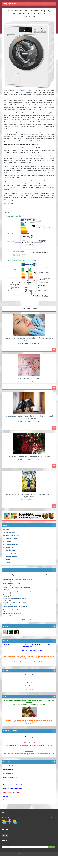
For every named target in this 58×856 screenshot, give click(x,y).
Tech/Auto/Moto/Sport (11, 556)
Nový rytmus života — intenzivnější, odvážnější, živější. (18, 579)
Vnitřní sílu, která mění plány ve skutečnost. (15, 602)
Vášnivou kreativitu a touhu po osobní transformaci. (17, 587)
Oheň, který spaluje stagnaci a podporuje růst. (15, 595)
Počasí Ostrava (29, 686)
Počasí (53, 817)
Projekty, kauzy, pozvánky (12, 535)
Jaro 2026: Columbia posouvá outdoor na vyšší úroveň (29, 456)
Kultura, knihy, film (10, 532)
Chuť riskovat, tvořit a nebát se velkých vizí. (14, 598)
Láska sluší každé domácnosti (29, 378)
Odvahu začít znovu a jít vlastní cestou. (13, 613)
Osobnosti (8, 541)
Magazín (8, 529)
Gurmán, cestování (11, 553)
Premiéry (8, 559)
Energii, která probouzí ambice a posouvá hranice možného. (19, 610)
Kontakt (34, 854)
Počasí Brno (29, 682)
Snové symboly (10, 547)
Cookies (8, 562)
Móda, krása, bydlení (29, 16)
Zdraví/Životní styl (10, 550)
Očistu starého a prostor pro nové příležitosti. (15, 606)
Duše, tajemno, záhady (12, 544)
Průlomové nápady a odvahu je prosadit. (14, 583)
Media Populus (40, 854)
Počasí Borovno (29, 689)
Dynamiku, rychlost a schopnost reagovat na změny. (17, 591)
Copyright (16, 854)
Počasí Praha (29, 674)
